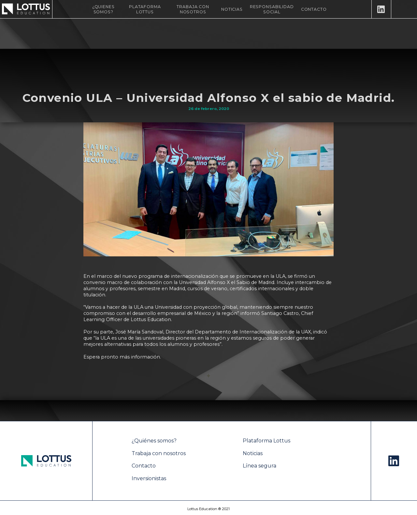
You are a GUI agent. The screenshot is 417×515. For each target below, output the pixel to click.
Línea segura (259, 466)
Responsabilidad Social (272, 9)
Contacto (314, 9)
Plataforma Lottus (145, 9)
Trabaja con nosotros (193, 9)
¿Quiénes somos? (154, 441)
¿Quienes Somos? (103, 9)
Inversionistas (149, 478)
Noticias (232, 9)
